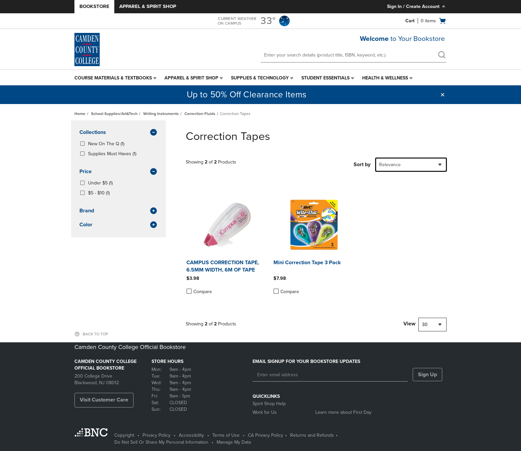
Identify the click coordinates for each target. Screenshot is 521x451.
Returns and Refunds (312, 435)
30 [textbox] (425, 324)
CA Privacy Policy (265, 435)
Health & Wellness (385, 78)
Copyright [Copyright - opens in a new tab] (124, 435)
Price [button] (118, 172)
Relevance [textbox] (390, 165)
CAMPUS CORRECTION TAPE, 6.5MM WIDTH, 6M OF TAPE (222, 266)
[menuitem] (116, 78)
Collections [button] (118, 133)
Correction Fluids (199, 113)
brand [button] (118, 211)
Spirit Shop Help (269, 403)
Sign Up (427, 374)
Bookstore (94, 6)
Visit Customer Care (104, 399)
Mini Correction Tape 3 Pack (307, 262)
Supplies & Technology (260, 78)
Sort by (362, 164)
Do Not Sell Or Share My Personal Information (161, 442)
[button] (442, 94)
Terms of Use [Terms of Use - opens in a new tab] (226, 435)
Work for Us (265, 412)
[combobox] (411, 164)
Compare (199, 291)
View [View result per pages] (409, 323)
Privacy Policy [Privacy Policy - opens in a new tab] (156, 435)
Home (79, 113)
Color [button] (118, 225)
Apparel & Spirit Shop (147, 6)
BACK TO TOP (95, 334)
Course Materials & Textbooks (113, 78)
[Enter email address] (330, 375)
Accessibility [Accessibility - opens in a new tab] (191, 435)
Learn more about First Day (343, 412)
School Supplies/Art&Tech (114, 113)
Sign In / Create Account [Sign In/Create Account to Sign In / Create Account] (417, 6)
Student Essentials (325, 78)
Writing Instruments (161, 113)
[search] (442, 55)
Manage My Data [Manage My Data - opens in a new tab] (234, 442)
